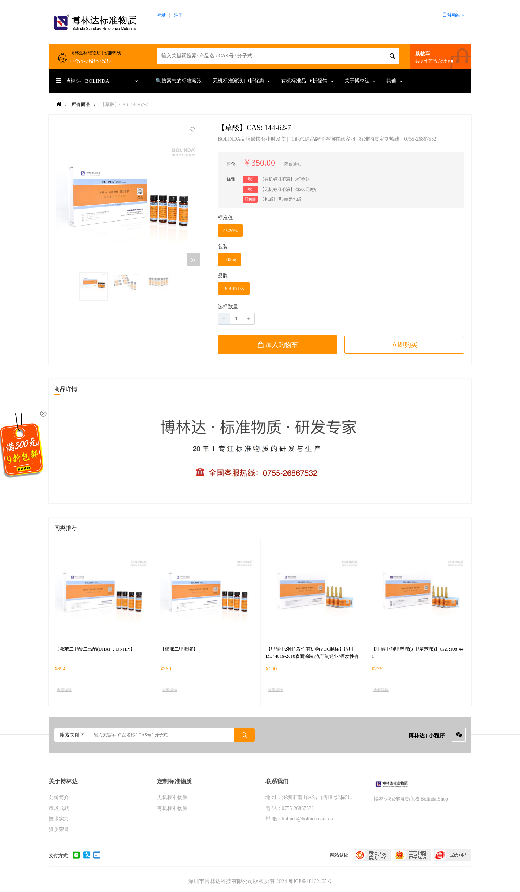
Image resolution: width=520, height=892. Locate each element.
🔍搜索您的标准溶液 (178, 80)
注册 (178, 15)
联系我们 (277, 781)
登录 (161, 15)
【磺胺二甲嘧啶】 (179, 649)
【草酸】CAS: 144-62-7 (124, 104)
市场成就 (59, 808)
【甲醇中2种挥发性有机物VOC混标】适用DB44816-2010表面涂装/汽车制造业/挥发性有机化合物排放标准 (312, 656)
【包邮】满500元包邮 (280, 199)
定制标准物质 (174, 781)
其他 (394, 80)
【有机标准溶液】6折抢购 (285, 179)
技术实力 (59, 819)
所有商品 (81, 104)
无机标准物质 (172, 798)
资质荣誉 (59, 829)
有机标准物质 (172, 808)
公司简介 (59, 798)
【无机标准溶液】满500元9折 (288, 189)
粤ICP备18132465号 (310, 881)
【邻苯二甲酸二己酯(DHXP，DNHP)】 (95, 649)
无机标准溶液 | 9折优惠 (241, 80)
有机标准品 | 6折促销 (307, 80)
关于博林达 (360, 80)
